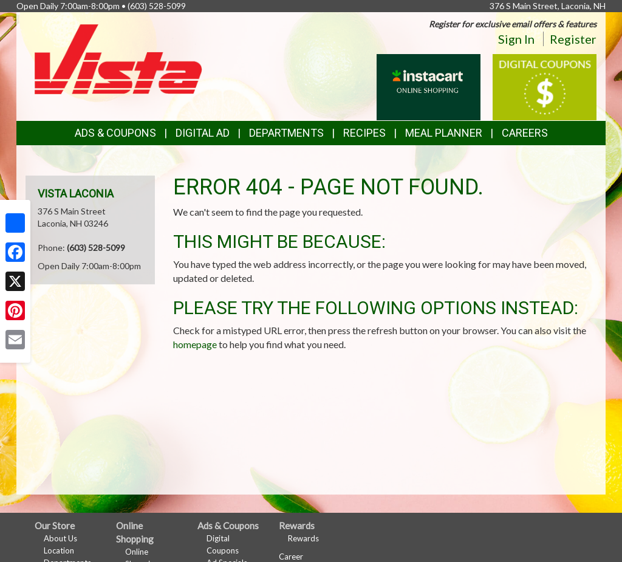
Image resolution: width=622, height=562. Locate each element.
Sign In (516, 39)
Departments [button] (286, 132)
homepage (195, 344)
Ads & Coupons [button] (115, 132)
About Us (60, 538)
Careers (525, 132)
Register (573, 39)
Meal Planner (443, 132)
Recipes (364, 132)
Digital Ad (203, 132)
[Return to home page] (118, 58)
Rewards (303, 538)
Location (59, 550)
